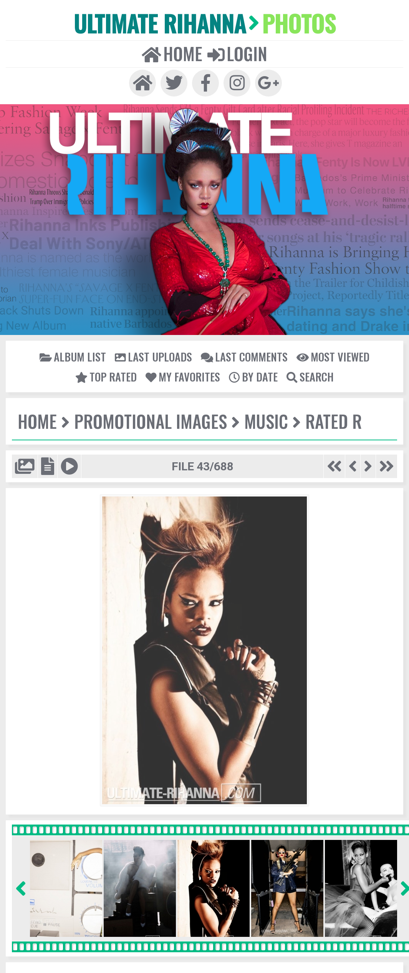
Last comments (243, 355)
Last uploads (154, 355)
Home (172, 52)
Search (308, 375)
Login (237, 52)
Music (264, 420)
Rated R (331, 420)
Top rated (107, 375)
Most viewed (331, 355)
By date (253, 375)
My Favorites (183, 375)
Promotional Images (149, 420)
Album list (75, 355)
